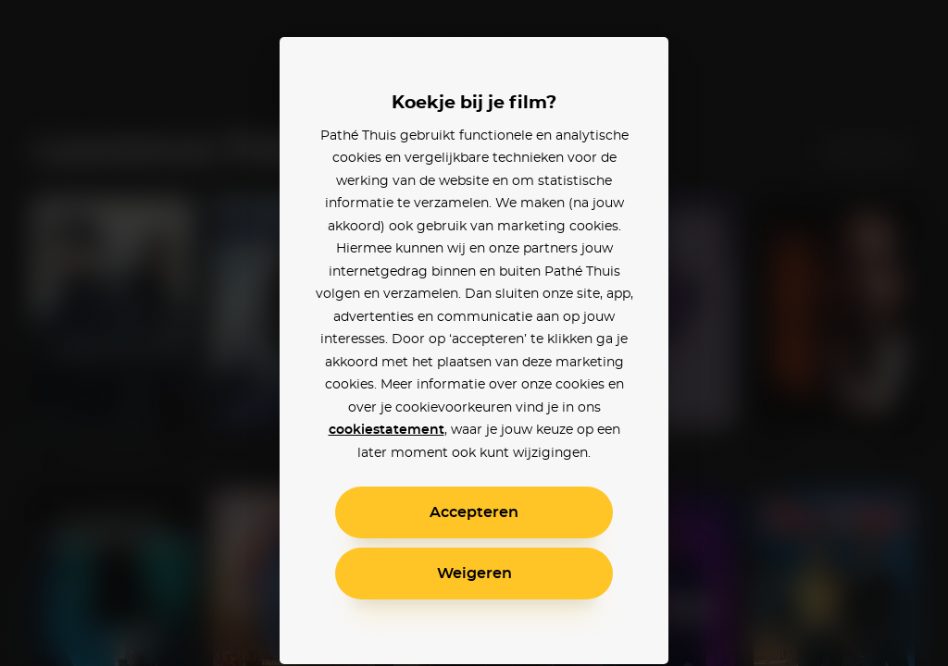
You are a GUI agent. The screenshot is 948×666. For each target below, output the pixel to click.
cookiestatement (386, 430)
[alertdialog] (474, 333)
